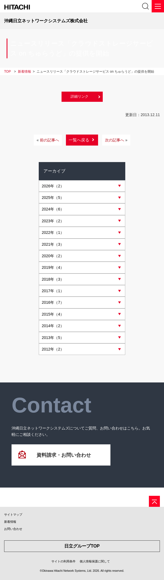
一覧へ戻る (79, 140)
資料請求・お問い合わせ (64, 455)
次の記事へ (116, 140)
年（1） (53, 232)
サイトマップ (13, 514)
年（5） (53, 197)
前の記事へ (48, 140)
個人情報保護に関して (95, 561)
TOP (7, 71)
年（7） (53, 302)
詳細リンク (79, 96)
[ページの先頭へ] (154, 501)
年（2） (53, 186)
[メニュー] (158, 6)
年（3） (53, 244)
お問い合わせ (13, 528)
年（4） (53, 267)
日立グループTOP (82, 546)
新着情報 (10, 521)
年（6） (53, 209)
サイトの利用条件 (63, 561)
